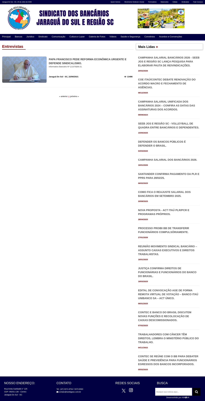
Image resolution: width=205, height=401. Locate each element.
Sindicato (42, 36)
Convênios (149, 36)
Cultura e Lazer (77, 36)
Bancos (18, 36)
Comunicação (58, 36)
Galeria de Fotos (97, 36)
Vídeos (112, 36)
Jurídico (30, 36)
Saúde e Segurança (130, 36)
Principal (6, 36)
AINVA (185, 397)
